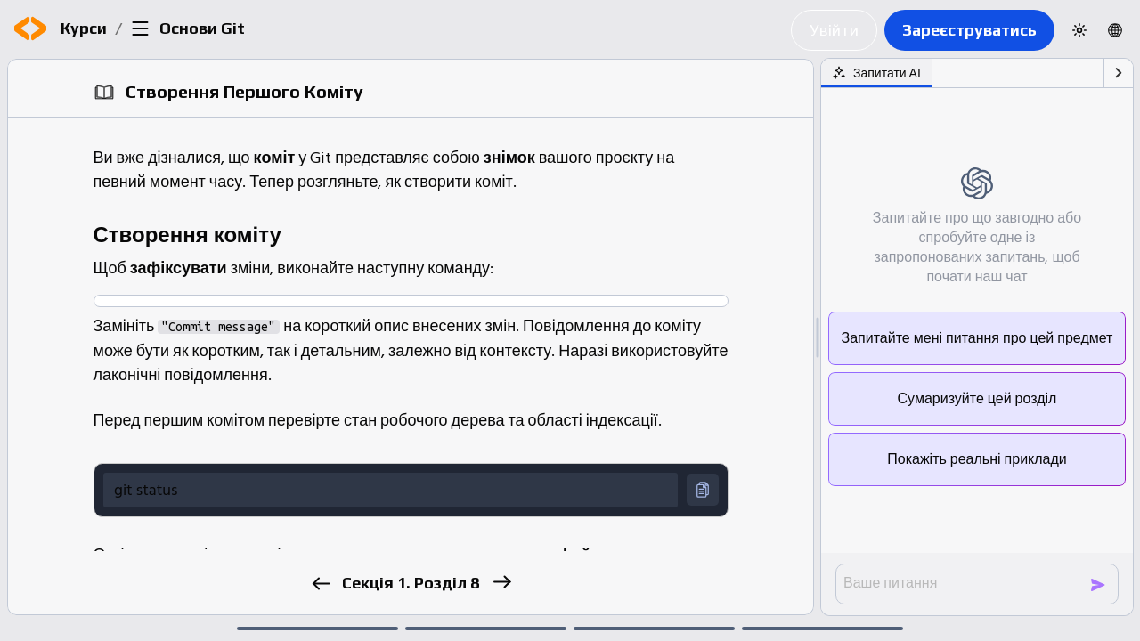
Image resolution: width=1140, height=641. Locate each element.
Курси (84, 28)
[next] (501, 582)
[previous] (320, 583)
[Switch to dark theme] (1079, 30)
